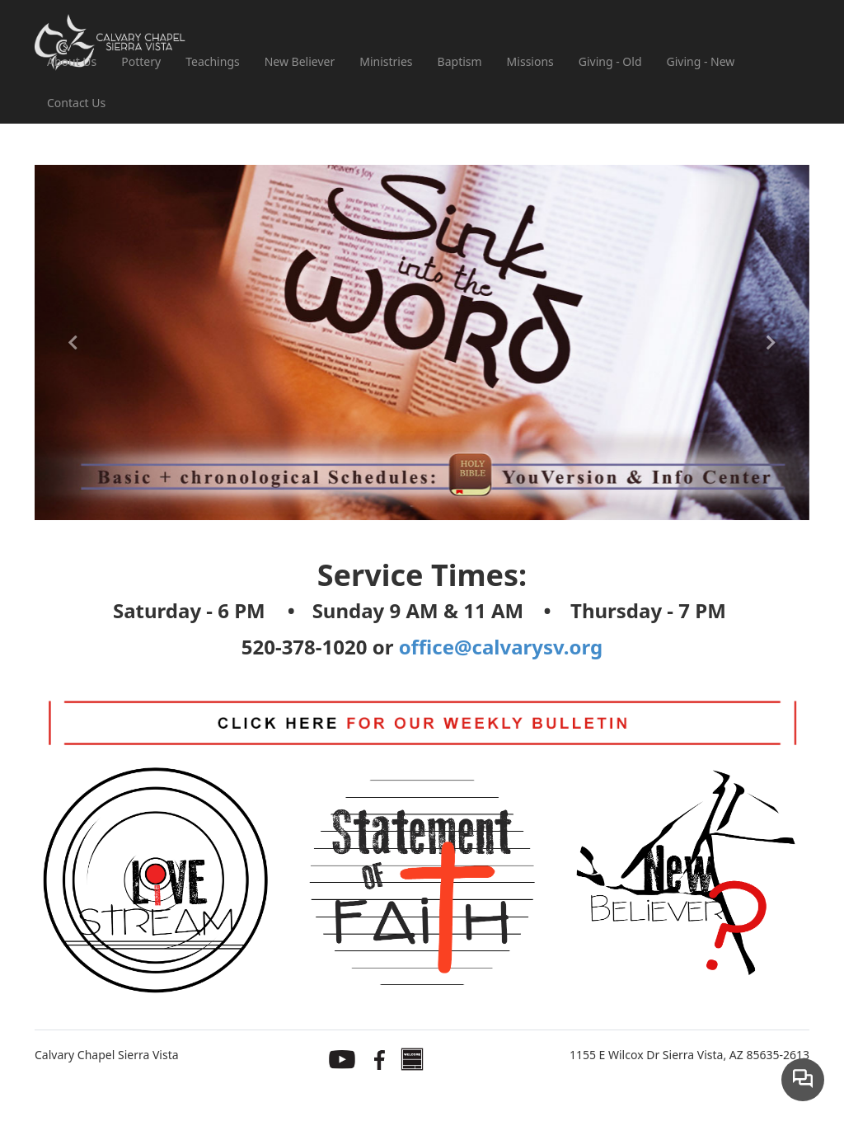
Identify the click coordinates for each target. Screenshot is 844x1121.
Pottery (141, 61)
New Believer (300, 61)
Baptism (460, 61)
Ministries (385, 61)
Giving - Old (610, 61)
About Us (71, 61)
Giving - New (701, 61)
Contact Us (76, 102)
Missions (530, 61)
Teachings (212, 61)
